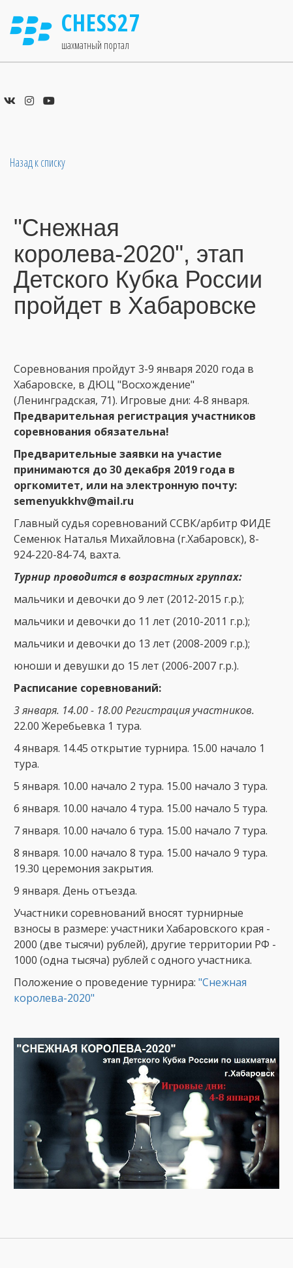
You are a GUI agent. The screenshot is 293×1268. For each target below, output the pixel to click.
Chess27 (101, 23)
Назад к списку (37, 162)
